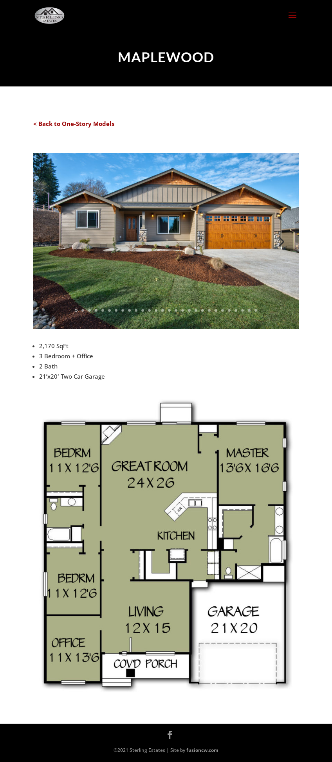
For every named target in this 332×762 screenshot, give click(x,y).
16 (176, 310)
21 (209, 310)
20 (202, 310)
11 (142, 310)
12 (149, 310)
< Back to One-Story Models (73, 124)
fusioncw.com (202, 750)
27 (249, 310)
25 (236, 310)
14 (162, 310)
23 (222, 310)
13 (156, 310)
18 (189, 310)
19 (196, 310)
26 (242, 310)
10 (136, 310)
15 (169, 310)
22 (216, 310)
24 (229, 310)
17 (182, 310)
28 (255, 310)
